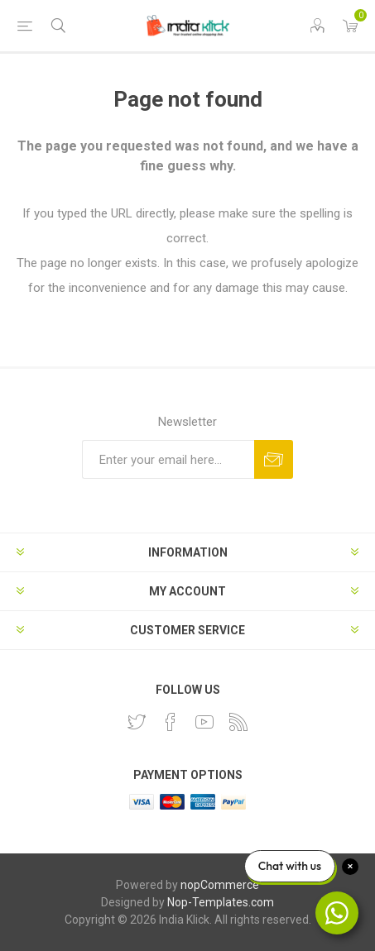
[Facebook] (170, 722)
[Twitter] (136, 722)
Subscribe (273, 459)
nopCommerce (219, 884)
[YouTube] (204, 722)
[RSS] (238, 722)
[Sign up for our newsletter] (168, 459)
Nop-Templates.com (220, 902)
